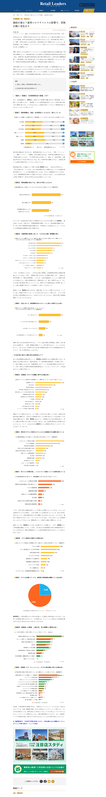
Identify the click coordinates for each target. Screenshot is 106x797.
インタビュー (17, 10)
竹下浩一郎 (15, 32)
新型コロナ (26, 18)
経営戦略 (53, 10)
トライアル (83, 36)
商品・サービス (65, 10)
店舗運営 (41, 10)
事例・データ (88, 10)
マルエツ (82, 78)
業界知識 (77, 10)
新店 (88, 36)
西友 (91, 36)
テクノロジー (29, 10)
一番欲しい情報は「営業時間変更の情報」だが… (28, 84)
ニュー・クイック (84, 54)
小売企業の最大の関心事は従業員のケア (26, 88)
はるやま (82, 62)
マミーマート (83, 44)
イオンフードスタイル (85, 70)
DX (21, 18)
